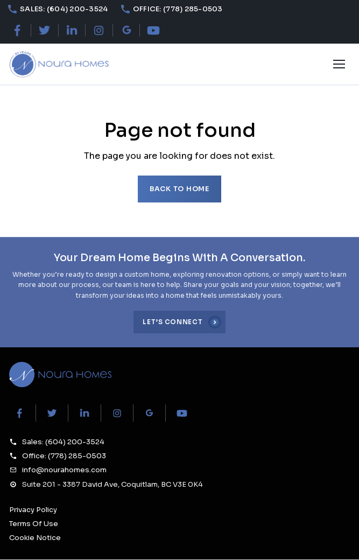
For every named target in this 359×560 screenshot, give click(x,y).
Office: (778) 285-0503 (64, 455)
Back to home (179, 189)
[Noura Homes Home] (60, 374)
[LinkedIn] (71, 30)
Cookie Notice (35, 537)
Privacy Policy (33, 509)
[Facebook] (17, 30)
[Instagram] (98, 30)
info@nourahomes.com (64, 469)
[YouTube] (153, 30)
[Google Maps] (126, 30)
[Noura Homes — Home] (58, 64)
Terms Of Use (33, 523)
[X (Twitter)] (44, 30)
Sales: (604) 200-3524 (63, 441)
